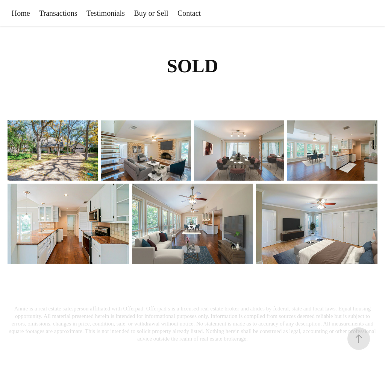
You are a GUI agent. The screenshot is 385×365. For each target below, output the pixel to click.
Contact (189, 13)
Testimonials (105, 13)
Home (21, 13)
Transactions (58, 13)
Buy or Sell (151, 13)
